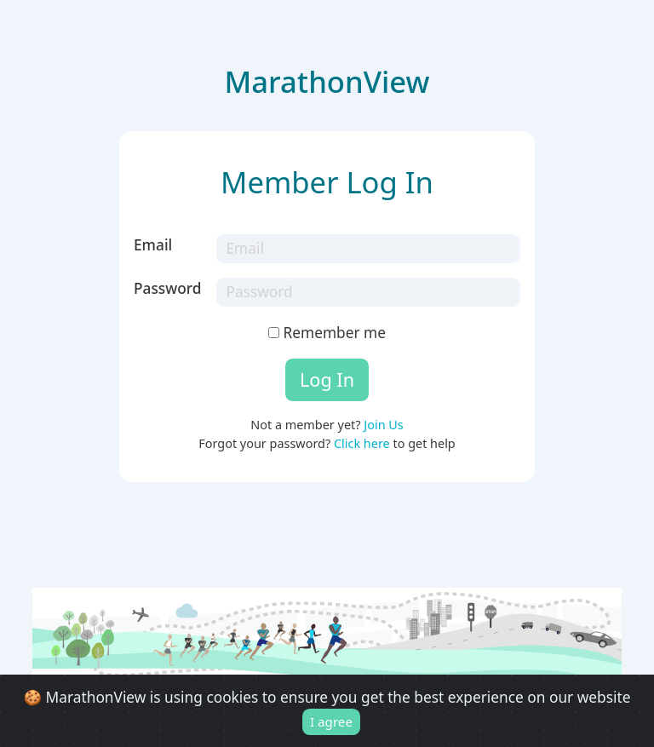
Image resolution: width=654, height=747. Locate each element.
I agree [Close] (331, 721)
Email (153, 244)
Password (167, 288)
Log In (327, 379)
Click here (362, 443)
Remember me (327, 332)
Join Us (384, 425)
